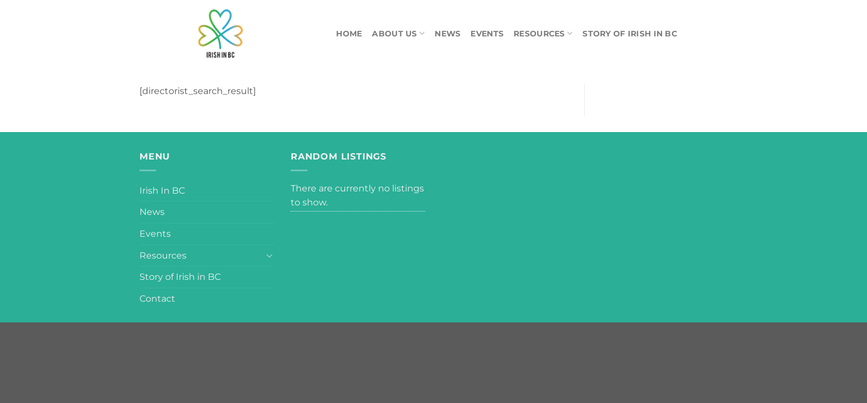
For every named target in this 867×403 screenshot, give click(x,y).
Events (487, 34)
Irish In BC (162, 190)
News (447, 34)
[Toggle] (269, 255)
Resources (543, 33)
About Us (398, 33)
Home (349, 34)
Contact (157, 298)
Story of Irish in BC (629, 34)
